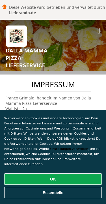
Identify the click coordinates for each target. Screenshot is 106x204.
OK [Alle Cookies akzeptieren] (53, 179)
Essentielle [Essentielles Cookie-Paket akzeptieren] (53, 192)
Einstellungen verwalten (69, 148)
